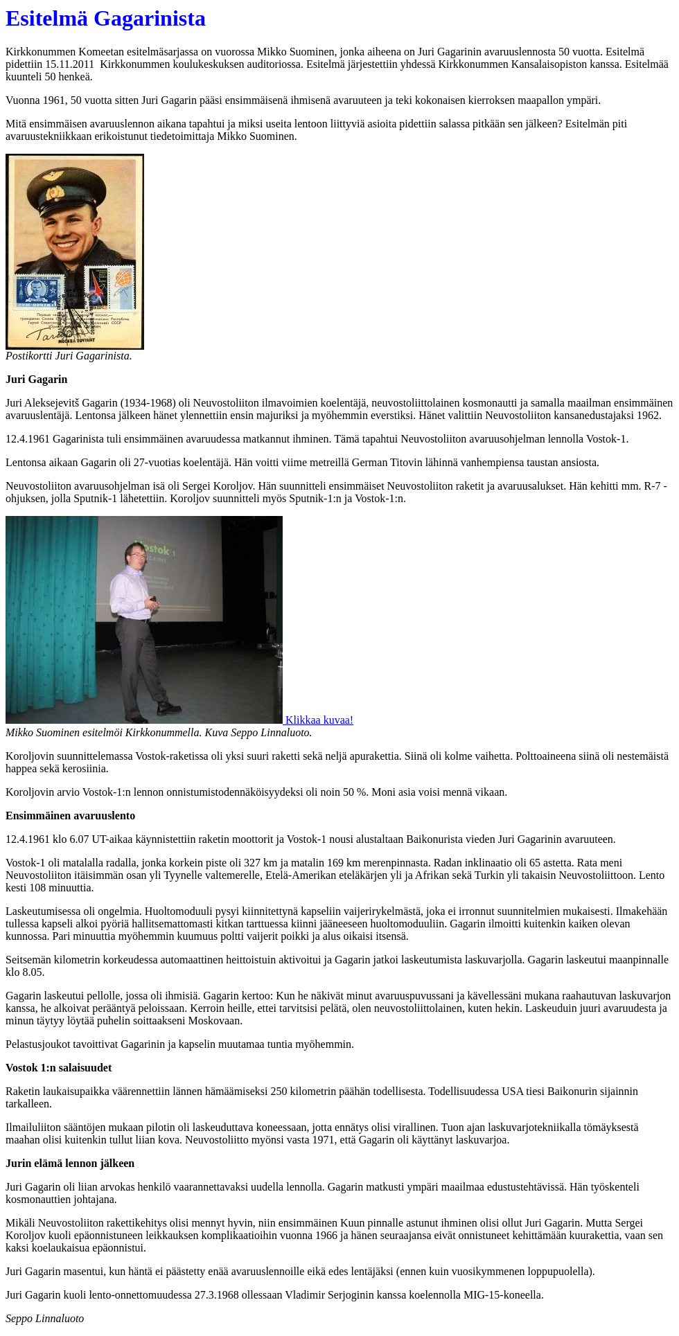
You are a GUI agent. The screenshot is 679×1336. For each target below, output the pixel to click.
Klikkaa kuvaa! (318, 720)
